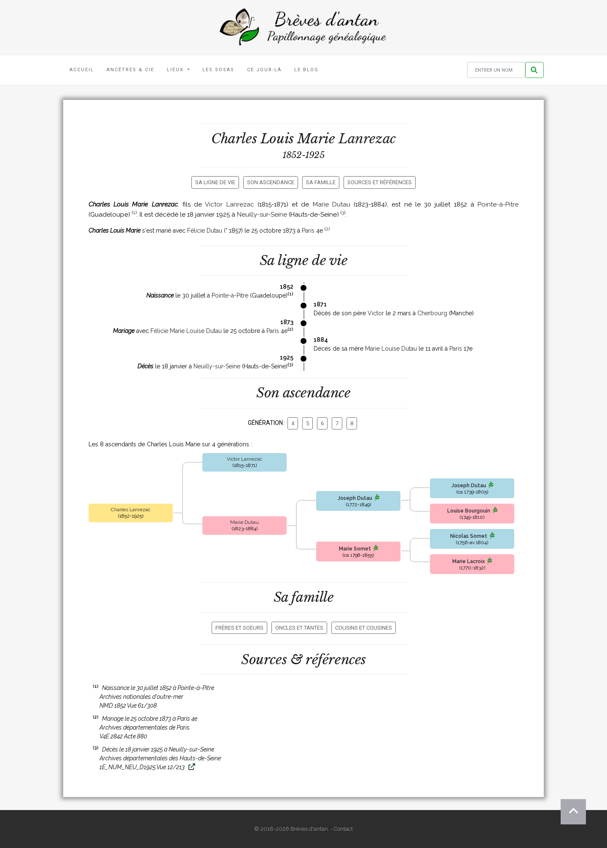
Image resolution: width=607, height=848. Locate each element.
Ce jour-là (264, 69)
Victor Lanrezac (229, 204)
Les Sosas (218, 69)
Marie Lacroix (468, 561)
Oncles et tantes (299, 628)
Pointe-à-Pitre (498, 204)
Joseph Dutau (355, 498)
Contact (343, 829)
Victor (376, 313)
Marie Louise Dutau (391, 348)
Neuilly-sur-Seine (262, 214)
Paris (308, 230)
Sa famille (321, 182)
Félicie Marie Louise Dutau (186, 330)
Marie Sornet (355, 549)
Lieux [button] (176, 69)
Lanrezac (367, 138)
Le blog (306, 69)
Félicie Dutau (204, 230)
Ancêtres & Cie (130, 69)
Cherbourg (432, 313)
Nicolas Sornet (468, 536)
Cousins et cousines (363, 628)
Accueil (82, 69)
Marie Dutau (331, 204)
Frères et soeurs (239, 628)
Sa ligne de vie (215, 182)
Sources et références (379, 182)
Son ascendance (270, 182)
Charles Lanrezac (130, 510)
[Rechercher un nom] (496, 70)
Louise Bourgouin (468, 511)
